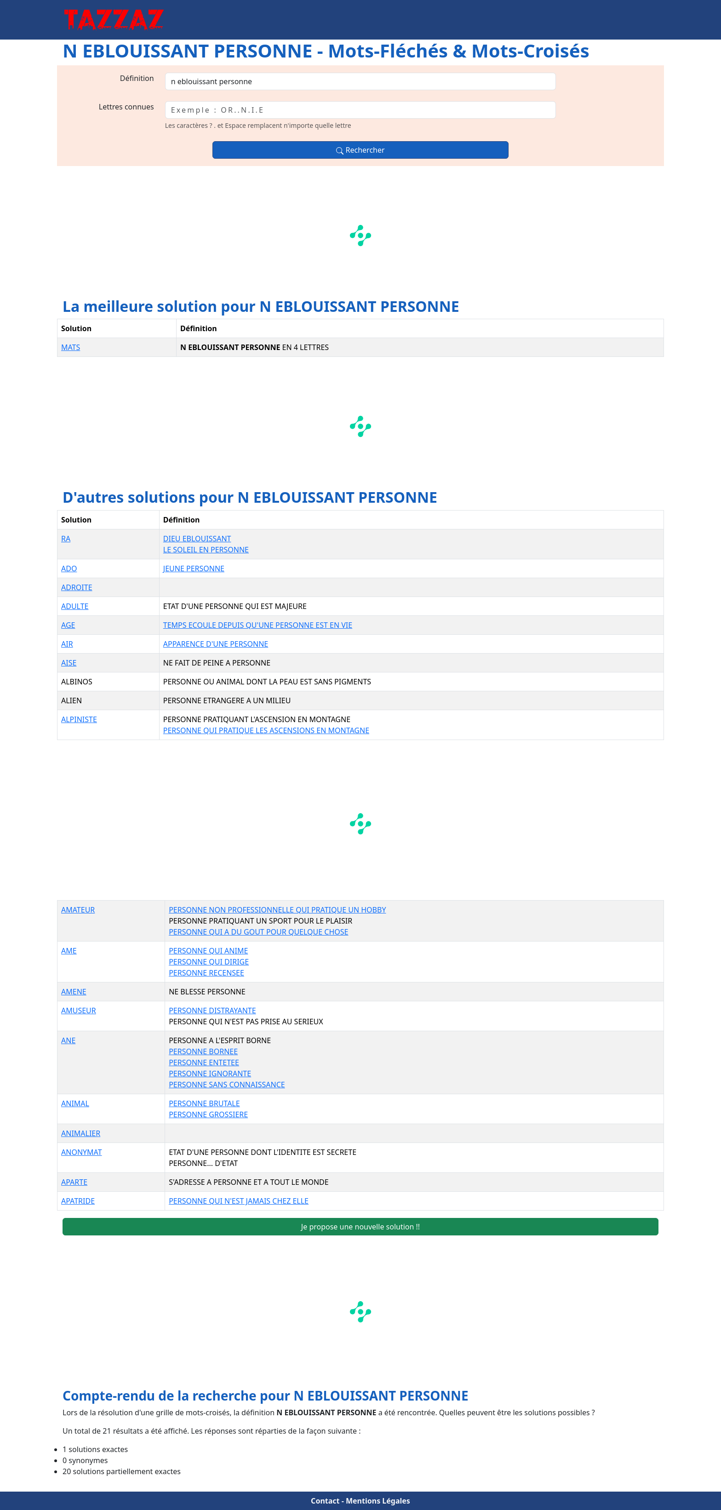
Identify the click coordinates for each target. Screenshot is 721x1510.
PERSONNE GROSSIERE (208, 1114)
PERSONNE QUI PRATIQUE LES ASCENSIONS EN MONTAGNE (266, 730)
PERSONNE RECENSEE (206, 973)
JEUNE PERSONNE (193, 568)
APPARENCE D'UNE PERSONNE (215, 644)
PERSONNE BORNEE (203, 1051)
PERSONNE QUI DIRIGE (209, 962)
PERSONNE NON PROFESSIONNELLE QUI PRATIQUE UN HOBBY (277, 910)
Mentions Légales (378, 1501)
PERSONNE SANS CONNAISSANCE (227, 1084)
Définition (137, 78)
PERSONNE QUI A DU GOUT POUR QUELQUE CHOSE (258, 932)
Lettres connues (126, 107)
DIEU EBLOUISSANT (197, 539)
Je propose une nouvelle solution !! (360, 1227)
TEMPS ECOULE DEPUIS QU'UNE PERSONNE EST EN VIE (257, 625)
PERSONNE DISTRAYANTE (212, 1010)
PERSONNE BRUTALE (204, 1103)
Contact (325, 1501)
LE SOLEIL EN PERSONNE (206, 550)
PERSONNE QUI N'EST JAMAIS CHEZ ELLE (239, 1201)
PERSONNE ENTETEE (204, 1062)
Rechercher (360, 150)
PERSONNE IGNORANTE (210, 1073)
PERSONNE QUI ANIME (208, 951)
